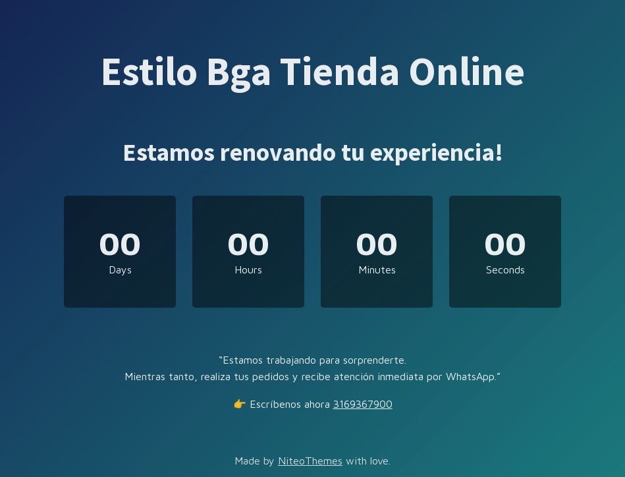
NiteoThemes (310, 460)
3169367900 (363, 404)
